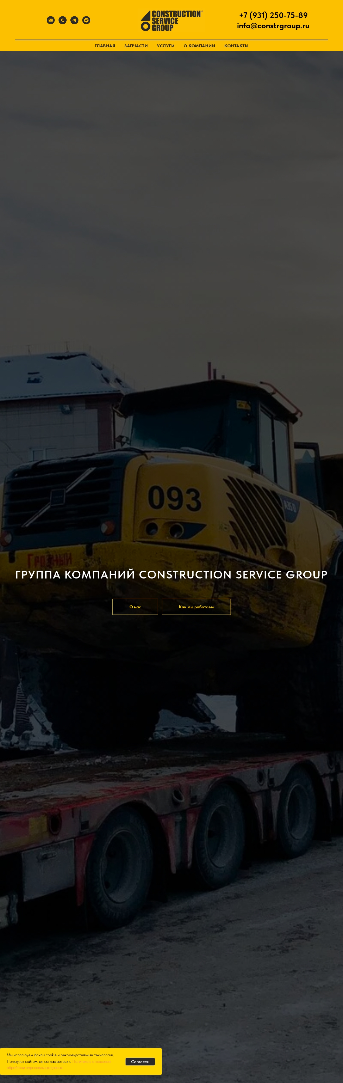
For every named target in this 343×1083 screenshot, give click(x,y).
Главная (105, 45)
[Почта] (51, 22)
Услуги (165, 45)
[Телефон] (63, 22)
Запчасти (136, 45)
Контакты (236, 45)
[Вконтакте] (86, 22)
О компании (199, 45)
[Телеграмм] (74, 22)
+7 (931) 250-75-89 (273, 15)
